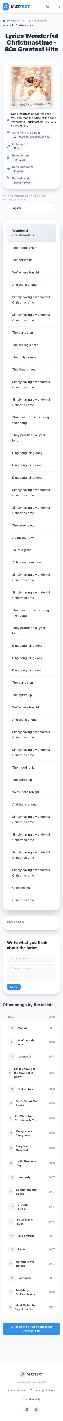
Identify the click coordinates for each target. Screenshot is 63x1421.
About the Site (16, 1390)
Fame (21, 1249)
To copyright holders (42, 1390)
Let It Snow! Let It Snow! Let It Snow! (24, 1073)
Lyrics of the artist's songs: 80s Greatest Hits (32, 1329)
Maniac (23, 1028)
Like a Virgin (26, 1235)
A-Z (58, 6)
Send (13, 986)
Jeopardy (24, 1177)
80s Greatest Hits (38, 20)
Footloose (24, 1278)
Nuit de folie (26, 1089)
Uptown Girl (25, 1056)
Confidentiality (31, 1399)
